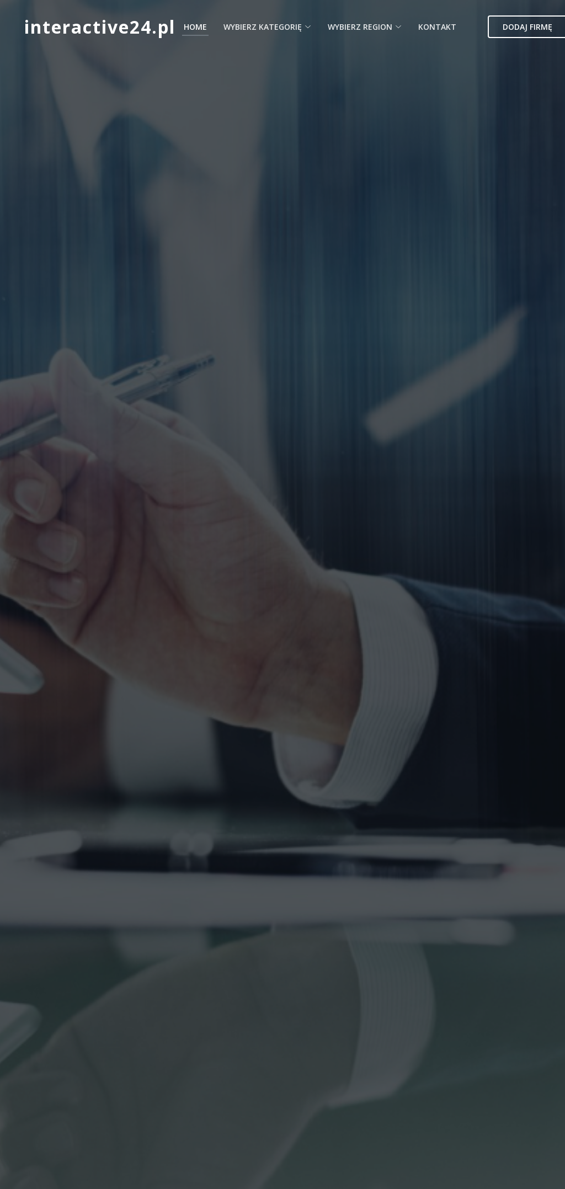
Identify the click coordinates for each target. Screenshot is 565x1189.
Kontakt (437, 27)
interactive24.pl (99, 27)
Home (195, 27)
